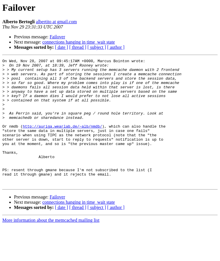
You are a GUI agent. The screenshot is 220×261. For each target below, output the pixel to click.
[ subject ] (96, 47)
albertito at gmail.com (56, 21)
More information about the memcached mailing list (50, 245)
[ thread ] (77, 47)
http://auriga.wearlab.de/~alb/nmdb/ (62, 140)
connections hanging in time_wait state (78, 42)
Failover (57, 36)
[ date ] (61, 47)
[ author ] (116, 47)
